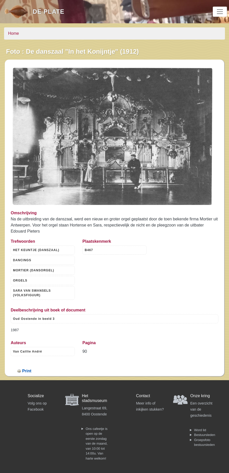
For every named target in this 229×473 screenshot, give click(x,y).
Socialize (36, 396)
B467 (89, 250)
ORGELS (20, 280)
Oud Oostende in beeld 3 (34, 319)
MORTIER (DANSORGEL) (33, 270)
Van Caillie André (27, 351)
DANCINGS (22, 260)
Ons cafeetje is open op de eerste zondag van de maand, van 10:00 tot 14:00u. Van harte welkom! (97, 443)
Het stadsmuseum (94, 398)
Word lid (200, 430)
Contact (143, 396)
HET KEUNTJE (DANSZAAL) (36, 250)
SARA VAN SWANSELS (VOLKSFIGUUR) (32, 293)
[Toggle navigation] (220, 12)
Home (13, 33)
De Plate (48, 11)
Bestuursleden (204, 435)
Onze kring (200, 396)
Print (26, 371)
